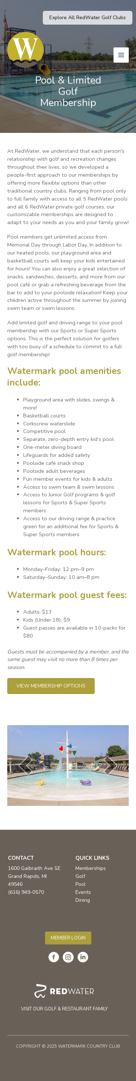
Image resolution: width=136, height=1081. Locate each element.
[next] (110, 765)
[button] (87, 18)
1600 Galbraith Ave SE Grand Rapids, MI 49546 (34, 876)
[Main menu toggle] (121, 55)
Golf (80, 876)
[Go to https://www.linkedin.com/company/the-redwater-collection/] (82, 958)
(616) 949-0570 (26, 892)
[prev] (25, 765)
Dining (82, 900)
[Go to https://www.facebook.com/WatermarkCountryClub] (53, 958)
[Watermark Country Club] (25, 50)
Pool (80, 884)
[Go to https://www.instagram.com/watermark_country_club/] (68, 958)
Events (83, 892)
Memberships (90, 868)
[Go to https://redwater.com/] (64, 998)
